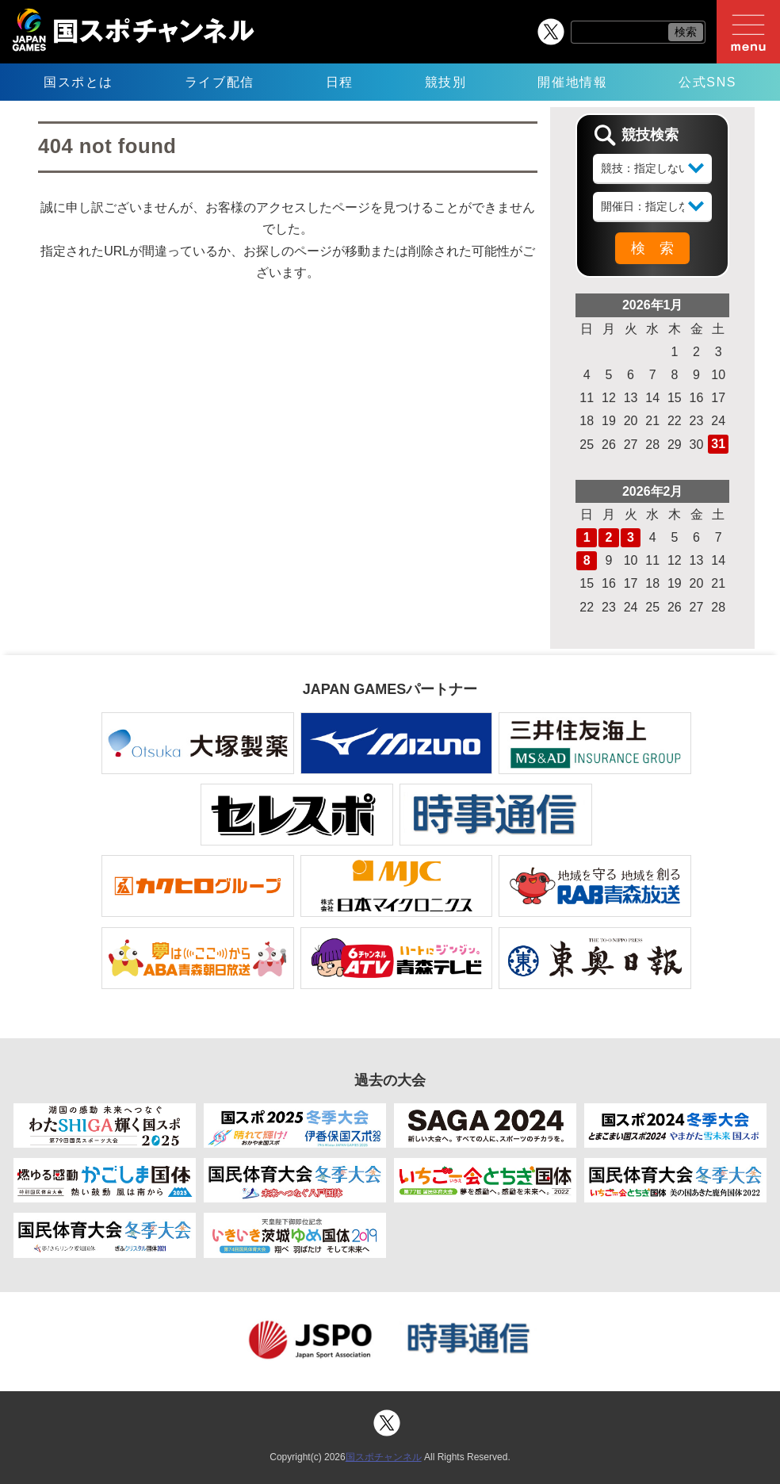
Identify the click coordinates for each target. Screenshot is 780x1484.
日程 (340, 82)
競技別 (446, 82)
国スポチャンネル (384, 1457)
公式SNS (707, 82)
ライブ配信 (219, 82)
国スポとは (78, 82)
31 (718, 444)
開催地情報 (572, 82)
